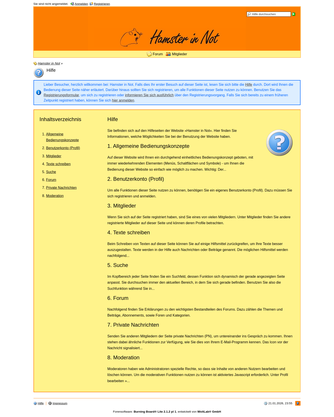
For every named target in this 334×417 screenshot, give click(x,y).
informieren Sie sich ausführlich (149, 95)
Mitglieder (53, 156)
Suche (51, 172)
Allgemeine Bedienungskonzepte (151, 146)
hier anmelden (123, 100)
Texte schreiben (58, 164)
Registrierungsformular (61, 95)
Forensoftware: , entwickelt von (167, 411)
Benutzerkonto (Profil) (63, 148)
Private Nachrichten (61, 188)
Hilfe (248, 84)
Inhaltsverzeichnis (60, 119)
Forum (51, 180)
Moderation (55, 196)
